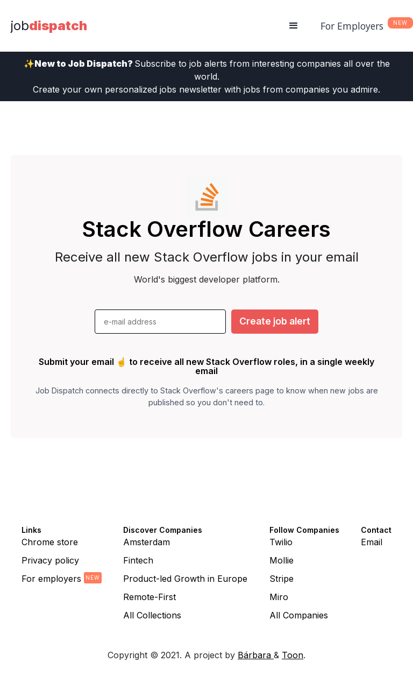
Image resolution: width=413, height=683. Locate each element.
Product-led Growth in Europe (185, 578)
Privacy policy (50, 560)
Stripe (281, 578)
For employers (51, 578)
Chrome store (50, 542)
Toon (292, 655)
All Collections (152, 615)
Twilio (281, 542)
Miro (278, 597)
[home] (49, 25)
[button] (293, 26)
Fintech (138, 560)
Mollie (281, 560)
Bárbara (256, 655)
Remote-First (149, 597)
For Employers (352, 25)
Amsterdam (146, 542)
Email (371, 542)
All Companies (298, 615)
